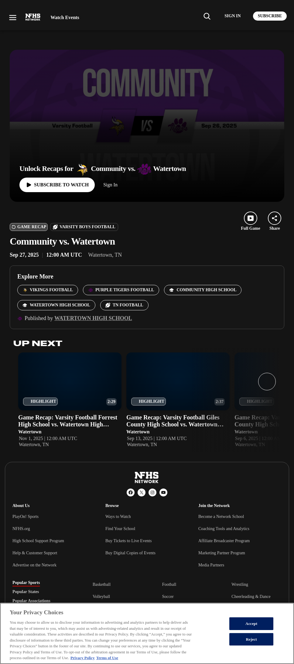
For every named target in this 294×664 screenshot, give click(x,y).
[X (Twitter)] (141, 492)
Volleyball (101, 596)
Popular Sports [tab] (26, 583)
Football (169, 584)
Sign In (110, 184)
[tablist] (42, 592)
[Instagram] (152, 492)
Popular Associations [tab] (31, 601)
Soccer (168, 596)
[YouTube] (163, 492)
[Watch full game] (57, 185)
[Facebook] (131, 492)
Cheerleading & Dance (250, 596)
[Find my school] (206, 16)
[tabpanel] (187, 596)
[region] (147, 633)
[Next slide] (267, 381)
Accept (251, 623)
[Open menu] (12, 17)
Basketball (102, 584)
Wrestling (239, 584)
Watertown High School (93, 318)
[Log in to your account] (232, 16)
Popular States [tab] (25, 592)
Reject (251, 639)
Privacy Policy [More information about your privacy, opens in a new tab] (82, 658)
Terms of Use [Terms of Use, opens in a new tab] (107, 658)
